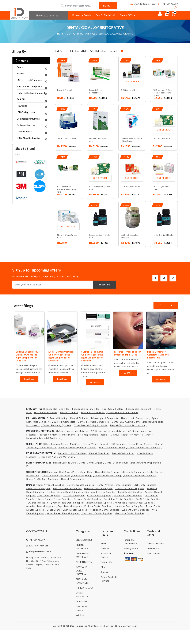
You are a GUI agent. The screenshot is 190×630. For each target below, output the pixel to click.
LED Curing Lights (32, 113)
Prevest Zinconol (64, 90)
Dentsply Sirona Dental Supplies (65, 492)
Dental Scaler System (107, 472)
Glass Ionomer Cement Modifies (62, 444)
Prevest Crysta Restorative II (95, 91)
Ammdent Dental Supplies (40, 506)
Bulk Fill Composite (64, 421)
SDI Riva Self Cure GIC (67, 138)
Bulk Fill (32, 100)
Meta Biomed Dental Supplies (54, 499)
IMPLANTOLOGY (84, 587)
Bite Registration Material (93, 434)
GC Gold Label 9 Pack (162, 138)
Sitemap (105, 572)
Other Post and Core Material (56, 457)
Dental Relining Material (56, 475)
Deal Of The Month (105, 15)
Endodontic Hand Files (56, 409)
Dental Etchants (79, 418)
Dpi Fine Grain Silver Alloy (98, 139)
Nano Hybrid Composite (32, 87)
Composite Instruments (32, 119)
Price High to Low (98, 51)
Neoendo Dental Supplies (98, 488)
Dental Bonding (59, 418)
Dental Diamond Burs (116, 462)
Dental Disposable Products (140, 475)
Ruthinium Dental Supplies (118, 499)
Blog (103, 567)
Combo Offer (153, 548)
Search (107, 5)
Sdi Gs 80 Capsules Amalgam (129, 236)
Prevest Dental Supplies (87, 499)
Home (103, 543)
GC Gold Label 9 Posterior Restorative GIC (66, 189)
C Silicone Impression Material (108, 431)
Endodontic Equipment (138, 409)
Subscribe (104, 284)
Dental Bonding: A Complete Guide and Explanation (158, 354)
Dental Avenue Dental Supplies (114, 484)
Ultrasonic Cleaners (133, 472)
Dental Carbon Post (123, 453)
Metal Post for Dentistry (72, 453)
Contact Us (106, 562)
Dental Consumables (72, 479)
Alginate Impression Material (72, 431)
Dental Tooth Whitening (108, 475)
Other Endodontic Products (122, 412)
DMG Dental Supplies (38, 488)
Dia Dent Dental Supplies (67, 488)
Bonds (32, 67)
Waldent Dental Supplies (135, 509)
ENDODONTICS (84, 539)
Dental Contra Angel (90, 462)
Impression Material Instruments (57, 434)
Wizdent (80, 615)
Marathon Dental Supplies (129, 513)
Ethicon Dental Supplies (97, 506)
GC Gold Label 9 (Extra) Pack (99, 187)
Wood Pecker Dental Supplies (63, 513)
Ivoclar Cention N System (164, 235)
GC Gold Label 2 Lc (129, 90)
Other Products (32, 132)
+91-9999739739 (167, 4)
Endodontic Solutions (93, 412)
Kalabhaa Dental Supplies (128, 495)
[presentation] (160, 305)
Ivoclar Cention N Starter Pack (100, 236)
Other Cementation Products (144, 447)
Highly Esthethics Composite (32, 93)
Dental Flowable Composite (93, 421)
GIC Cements (118, 444)
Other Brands (54, 509)
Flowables (32, 106)
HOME (60, 33)
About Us (105, 548)
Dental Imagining (82, 475)
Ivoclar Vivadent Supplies (49, 484)
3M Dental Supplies (49, 495)
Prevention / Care (82, 472)
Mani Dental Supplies (130, 492)
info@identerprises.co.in (143, 4)
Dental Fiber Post (99, 453)
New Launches (154, 553)
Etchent (32, 74)
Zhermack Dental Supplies (129, 488)
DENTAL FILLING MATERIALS (81, 33)
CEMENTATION (84, 562)
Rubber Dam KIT (69, 412)
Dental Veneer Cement (95, 444)
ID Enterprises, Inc (78, 626)
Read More (29, 379)
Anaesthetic (82, 601)
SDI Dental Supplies (145, 484)
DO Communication (128, 626)
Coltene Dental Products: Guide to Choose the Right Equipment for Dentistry (29, 356)
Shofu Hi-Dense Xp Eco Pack (67, 236)
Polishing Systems (32, 125)
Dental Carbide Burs (64, 462)
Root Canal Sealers (113, 409)
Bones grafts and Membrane (42, 479)
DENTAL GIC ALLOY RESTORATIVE (116, 33)
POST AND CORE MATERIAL (81, 570)
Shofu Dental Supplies (99, 502)
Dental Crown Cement (140, 444)
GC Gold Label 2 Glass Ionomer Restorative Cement (162, 93)
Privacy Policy (131, 548)
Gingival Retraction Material (127, 434)
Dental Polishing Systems (56, 425)
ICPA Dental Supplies (99, 495)
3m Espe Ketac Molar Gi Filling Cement (131, 139)
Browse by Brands (81, 15)
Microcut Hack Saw (59, 472)
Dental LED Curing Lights (126, 421)
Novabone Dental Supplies (129, 506)
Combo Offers (127, 15)
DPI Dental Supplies (75, 509)
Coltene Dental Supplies (80, 484)
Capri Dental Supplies (69, 506)
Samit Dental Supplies (148, 499)
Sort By (58, 50)
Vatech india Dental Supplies (68, 502)
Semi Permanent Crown (112, 447)
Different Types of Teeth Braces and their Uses (127, 353)
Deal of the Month (156, 543)
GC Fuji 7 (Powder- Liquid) (161, 187)
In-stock (114, 51)
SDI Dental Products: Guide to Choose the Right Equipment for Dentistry (92, 356)
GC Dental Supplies (73, 495)
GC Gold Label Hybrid (130, 186)
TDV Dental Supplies (38, 502)
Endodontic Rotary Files (85, 409)
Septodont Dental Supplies (100, 492)
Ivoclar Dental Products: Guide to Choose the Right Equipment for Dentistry (60, 356)
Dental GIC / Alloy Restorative (127, 425)
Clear (17, 154)
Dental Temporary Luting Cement (77, 447)
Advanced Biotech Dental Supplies (134, 502)
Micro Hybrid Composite (32, 80)
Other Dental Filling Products (90, 425)
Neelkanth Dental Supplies (104, 509)
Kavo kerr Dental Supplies (97, 513)
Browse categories (48, 15)
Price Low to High (78, 51)
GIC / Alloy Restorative (32, 138)
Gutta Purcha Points (45, 412)
